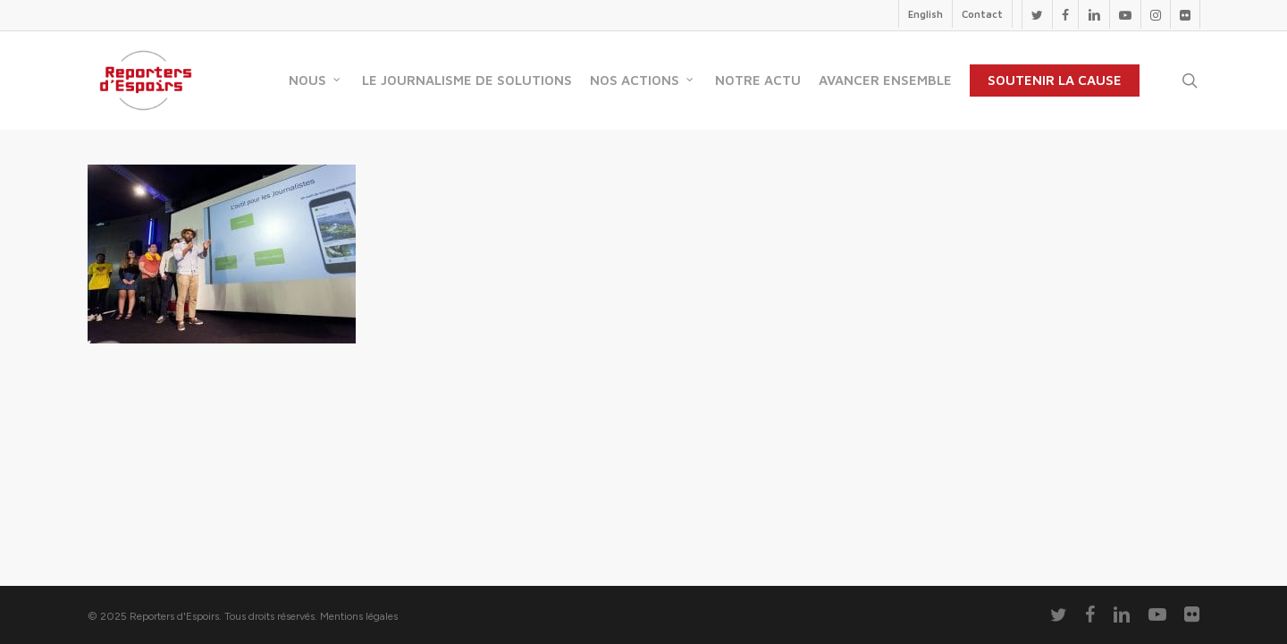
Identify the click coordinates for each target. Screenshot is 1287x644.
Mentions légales (359, 616)
